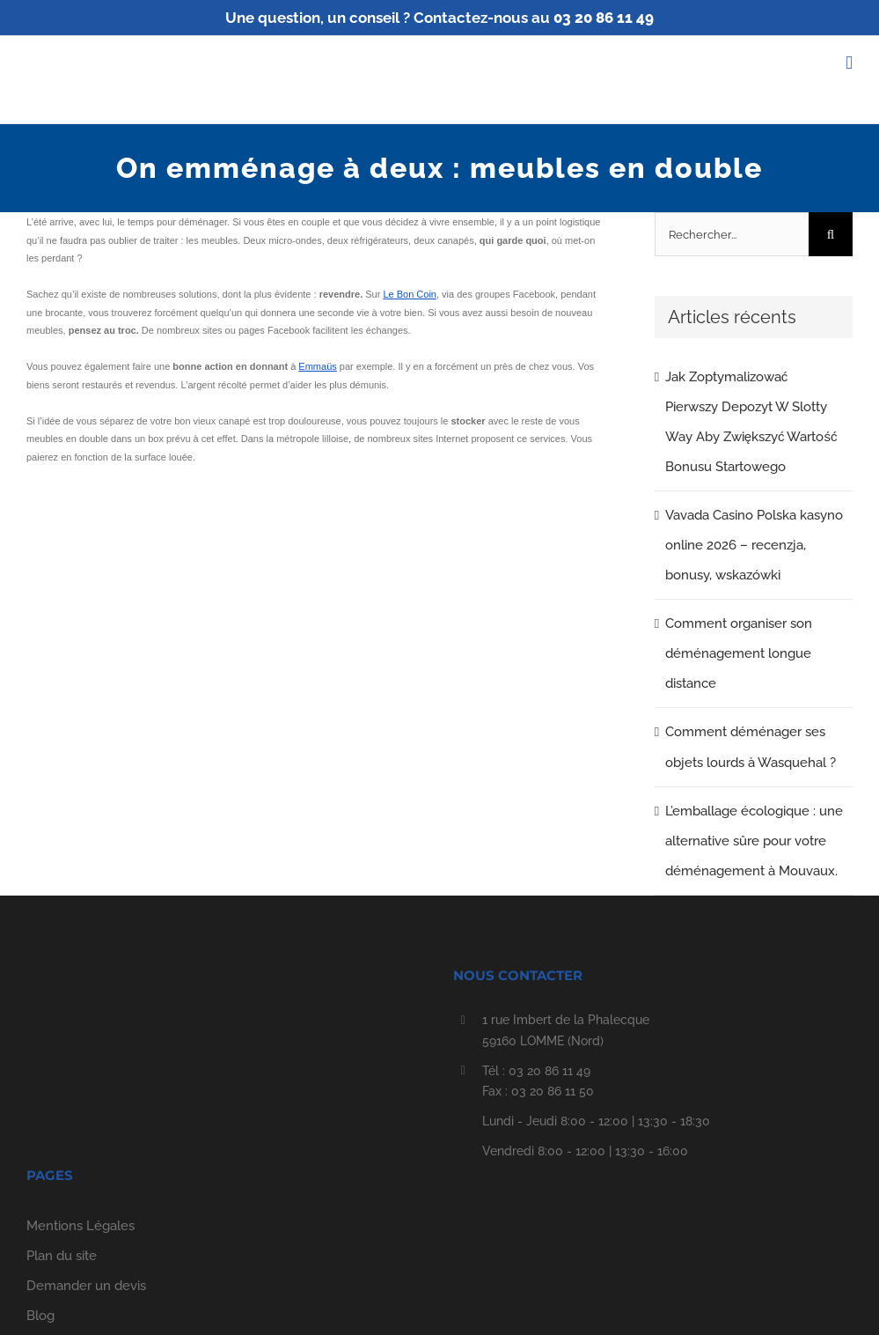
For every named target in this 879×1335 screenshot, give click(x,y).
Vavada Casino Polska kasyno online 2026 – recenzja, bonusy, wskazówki (754, 545)
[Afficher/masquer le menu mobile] (849, 63)
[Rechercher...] (732, 234)
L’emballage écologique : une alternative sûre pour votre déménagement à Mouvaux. (754, 841)
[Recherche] (831, 234)
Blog (40, 1316)
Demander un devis (86, 1286)
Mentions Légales (80, 1226)
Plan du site (61, 1256)
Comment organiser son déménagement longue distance (738, 653)
